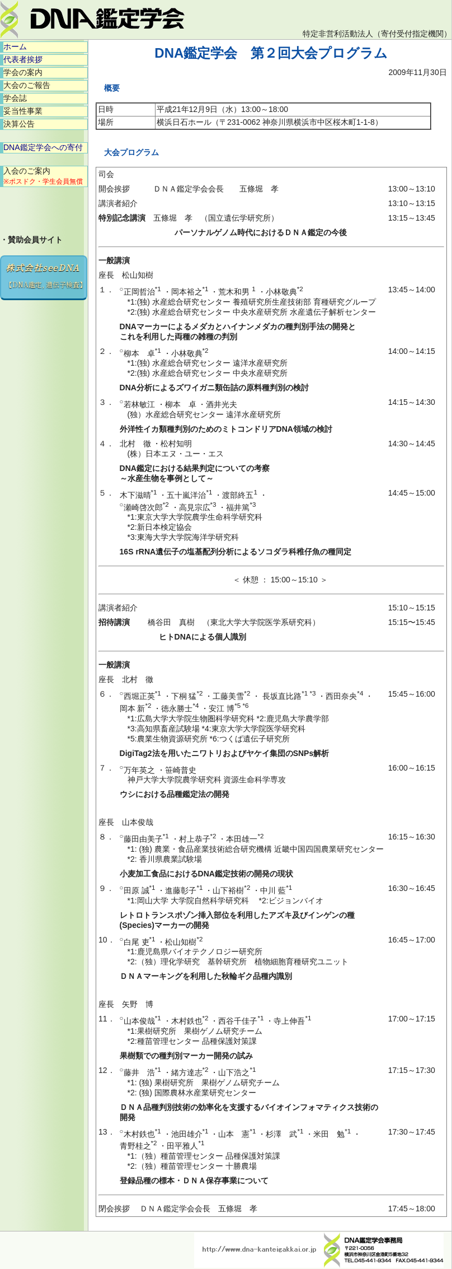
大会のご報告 (26, 85)
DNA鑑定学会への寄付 (43, 147)
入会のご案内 (43, 175)
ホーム (15, 46)
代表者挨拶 (23, 59)
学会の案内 (23, 72)
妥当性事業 (23, 110)
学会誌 (15, 98)
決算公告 (19, 123)
